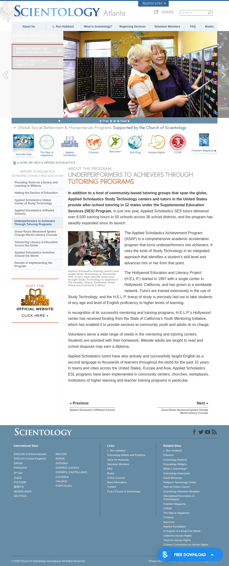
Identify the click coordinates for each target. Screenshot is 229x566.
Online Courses (116, 477)
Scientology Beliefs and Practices (126, 455)
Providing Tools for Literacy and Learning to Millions (36, 184)
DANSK (18, 463)
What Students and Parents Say (32, 63)
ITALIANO (61, 481)
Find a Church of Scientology (123, 491)
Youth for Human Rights (177, 540)
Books (209, 26)
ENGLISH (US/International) (30, 454)
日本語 (18, 477)
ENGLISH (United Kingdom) (30, 458)
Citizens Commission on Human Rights (185, 544)
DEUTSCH (20, 496)
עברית (18, 473)
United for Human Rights (177, 535)
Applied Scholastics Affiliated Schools (34, 212)
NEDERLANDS (23, 491)
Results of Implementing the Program (33, 264)
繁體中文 (19, 486)
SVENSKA (62, 463)
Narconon (115, 143)
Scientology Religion (175, 464)
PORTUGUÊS (64, 485)
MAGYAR (61, 454)
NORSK (60, 458)
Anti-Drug (135, 143)
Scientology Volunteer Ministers (181, 491)
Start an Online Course (176, 486)
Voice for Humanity (118, 459)
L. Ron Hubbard (63, 26)
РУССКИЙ (20, 482)
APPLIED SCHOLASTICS (59, 162)
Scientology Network (175, 459)
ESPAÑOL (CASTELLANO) (71, 472)
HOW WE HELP (30, 162)
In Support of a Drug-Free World (181, 531)
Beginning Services (132, 26)
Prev (106, 121)
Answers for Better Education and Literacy (34, 51)
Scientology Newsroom (176, 473)
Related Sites (154, 3)
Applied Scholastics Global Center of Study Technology (33, 201)
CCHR (178, 143)
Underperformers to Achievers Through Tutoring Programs (34, 222)
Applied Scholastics (70, 144)
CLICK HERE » (35, 315)
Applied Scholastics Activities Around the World (35, 254)
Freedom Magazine (204, 152)
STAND (167, 508)
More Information (117, 482)
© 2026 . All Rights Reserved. (49, 561)
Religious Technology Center (179, 482)
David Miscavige (172, 477)
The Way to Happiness (46, 144)
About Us (28, 26)
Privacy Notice (157, 561)
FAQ (193, 26)
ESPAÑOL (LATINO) (67, 467)
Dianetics (168, 455)
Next (124, 121)
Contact (111, 486)
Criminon (94, 143)
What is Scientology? (98, 26)
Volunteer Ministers (167, 26)
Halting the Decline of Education (36, 192)
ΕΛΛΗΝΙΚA (62, 476)
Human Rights (156, 143)
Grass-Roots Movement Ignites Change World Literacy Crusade (36, 233)
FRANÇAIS (20, 467)
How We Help (24, 154)
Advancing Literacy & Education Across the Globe (36, 244)
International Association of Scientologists (178, 498)
